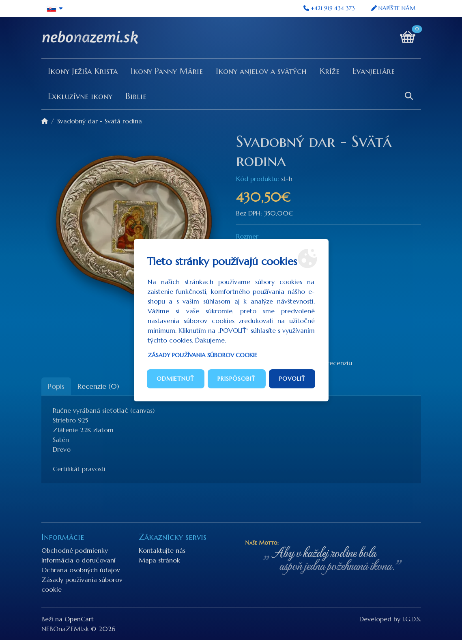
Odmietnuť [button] (175, 378)
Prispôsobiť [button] (236, 378)
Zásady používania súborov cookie (202, 355)
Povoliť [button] (292, 378)
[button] (55, 8)
